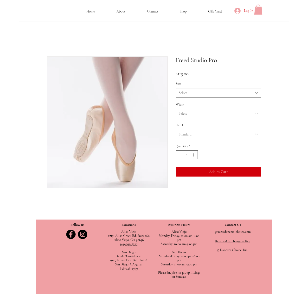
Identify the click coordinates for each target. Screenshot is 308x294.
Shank (180, 125)
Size (178, 84)
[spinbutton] (186, 155)
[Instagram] (82, 234)
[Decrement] (179, 155)
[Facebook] (71, 234)
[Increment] (194, 155)
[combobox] (218, 93)
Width (180, 105)
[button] (258, 10)
